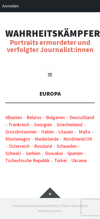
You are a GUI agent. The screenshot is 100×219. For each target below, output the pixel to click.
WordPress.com (49, 211)
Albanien (13, 117)
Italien (47, 132)
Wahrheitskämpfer (52, 33)
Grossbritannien (21, 132)
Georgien (43, 124)
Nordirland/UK (77, 139)
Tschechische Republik (27, 160)
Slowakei (54, 153)
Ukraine (79, 160)
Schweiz (13, 153)
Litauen (65, 132)
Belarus (34, 117)
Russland (43, 146)
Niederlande (47, 139)
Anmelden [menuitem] (10, 6)
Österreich (19, 146)
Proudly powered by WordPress (35, 206)
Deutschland (81, 117)
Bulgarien (55, 117)
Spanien (75, 153)
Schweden (67, 146)
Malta (84, 132)
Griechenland (69, 124)
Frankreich (19, 124)
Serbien (33, 153)
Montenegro (17, 139)
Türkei (60, 160)
